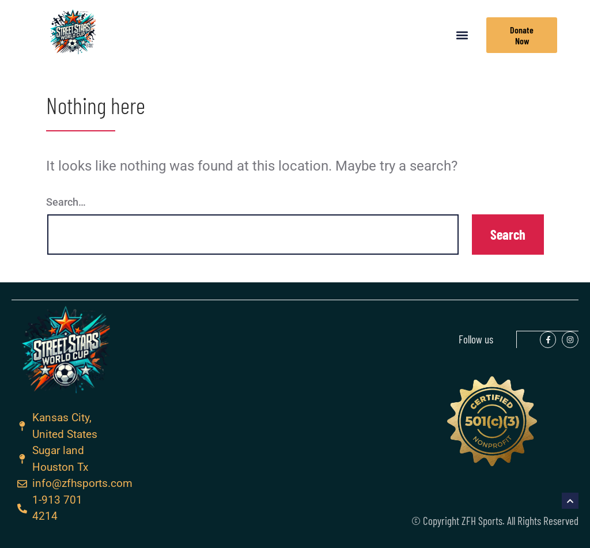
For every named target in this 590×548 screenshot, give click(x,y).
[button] (462, 35)
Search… (66, 202)
